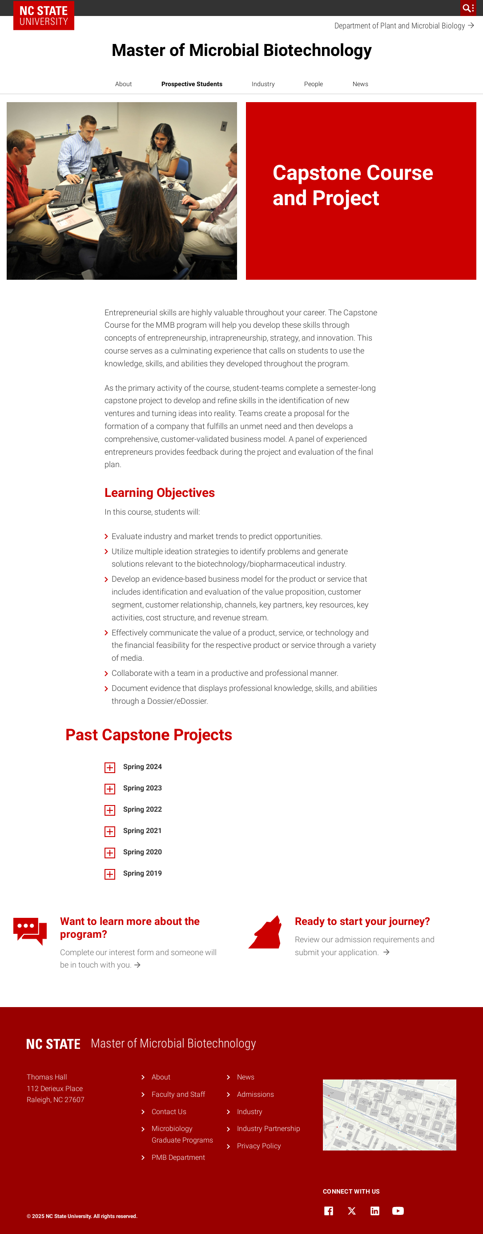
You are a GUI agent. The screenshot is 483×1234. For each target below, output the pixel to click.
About (123, 83)
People (313, 83)
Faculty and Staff (178, 1094)
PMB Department (178, 1157)
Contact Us (169, 1111)
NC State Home (47, 8)
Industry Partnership (268, 1128)
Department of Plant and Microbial (404, 26)
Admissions (255, 1094)
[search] (468, 8)
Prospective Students (191, 83)
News (360, 83)
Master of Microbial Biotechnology (242, 50)
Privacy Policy (259, 1146)
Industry (263, 83)
